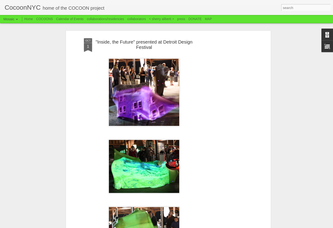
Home (28, 19)
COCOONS (44, 19)
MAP (208, 19)
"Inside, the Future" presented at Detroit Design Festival (144, 44)
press (181, 19)
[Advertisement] (230, 108)
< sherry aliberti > (161, 19)
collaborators (136, 19)
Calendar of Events (70, 19)
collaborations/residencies (105, 19)
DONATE (195, 19)
